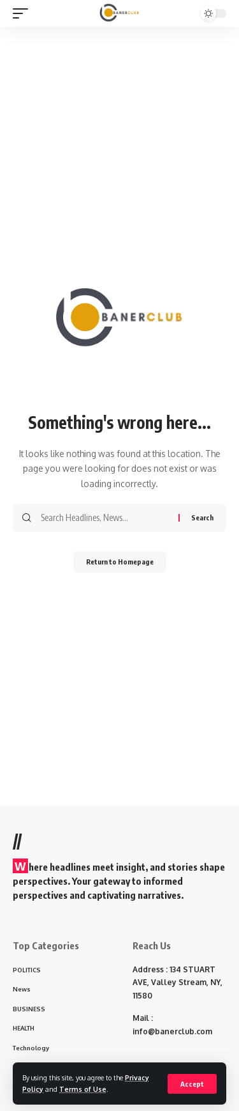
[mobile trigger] (23, 13)
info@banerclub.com (172, 1031)
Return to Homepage (120, 561)
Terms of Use (82, 1089)
